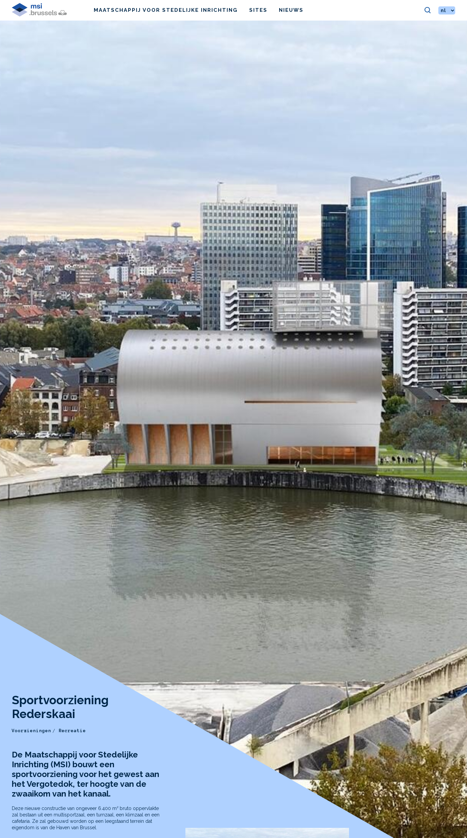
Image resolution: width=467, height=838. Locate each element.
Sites (258, 10)
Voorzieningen (31, 730)
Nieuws (291, 10)
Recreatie (72, 730)
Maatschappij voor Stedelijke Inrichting (166, 10)
